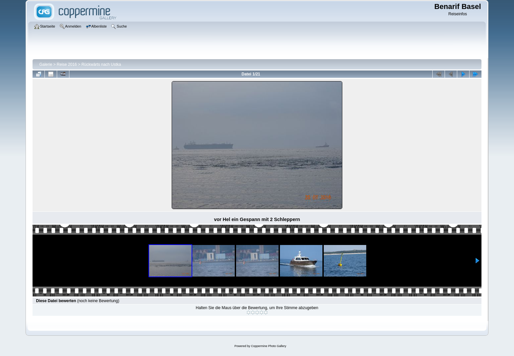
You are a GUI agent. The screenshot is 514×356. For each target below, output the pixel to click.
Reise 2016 (67, 64)
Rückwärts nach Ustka (101, 64)
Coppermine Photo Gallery (268, 346)
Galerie (45, 64)
